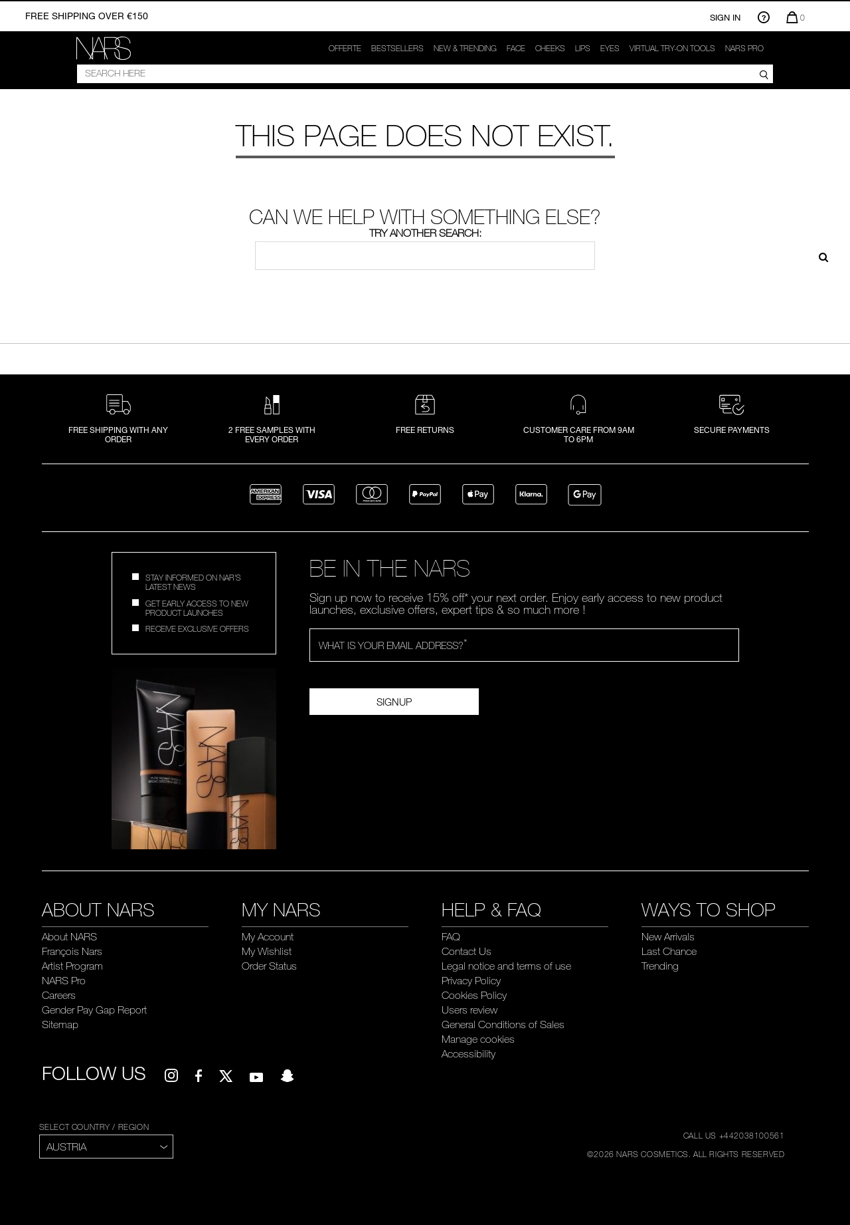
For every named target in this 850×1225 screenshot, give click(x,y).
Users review (469, 1010)
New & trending (465, 48)
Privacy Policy (471, 980)
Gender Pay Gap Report (94, 1010)
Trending (660, 966)
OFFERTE (345, 48)
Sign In (725, 17)
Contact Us (466, 951)
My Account (268, 936)
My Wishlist (267, 951)
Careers (59, 995)
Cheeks (550, 48)
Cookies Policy (474, 995)
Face (516, 48)
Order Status (269, 966)
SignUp (394, 702)
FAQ (451, 936)
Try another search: (425, 232)
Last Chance (669, 951)
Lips (582, 48)
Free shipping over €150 (86, 15)
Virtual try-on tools (672, 48)
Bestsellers (397, 48)
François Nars (72, 951)
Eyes (610, 48)
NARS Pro (744, 48)
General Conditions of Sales (503, 1024)
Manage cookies (478, 1039)
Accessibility (468, 1053)
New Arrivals (668, 936)
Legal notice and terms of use (506, 966)
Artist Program (72, 966)
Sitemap (60, 1024)
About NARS (69, 936)
